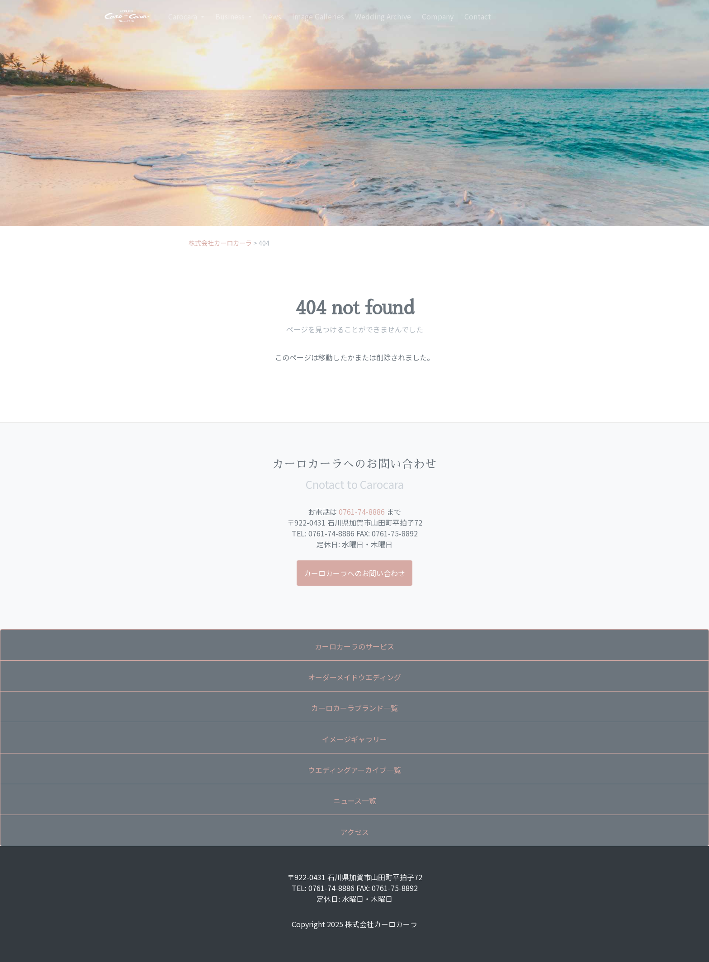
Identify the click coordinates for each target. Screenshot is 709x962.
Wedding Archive (383, 16)
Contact (477, 16)
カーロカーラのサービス (354, 646)
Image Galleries (318, 16)
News (272, 16)
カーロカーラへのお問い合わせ (354, 573)
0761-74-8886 (362, 511)
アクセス (354, 831)
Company (438, 16)
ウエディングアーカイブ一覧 (354, 769)
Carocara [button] (183, 16)
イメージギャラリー (354, 739)
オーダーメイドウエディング (354, 677)
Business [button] (230, 16)
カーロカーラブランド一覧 (354, 707)
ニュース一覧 (354, 800)
